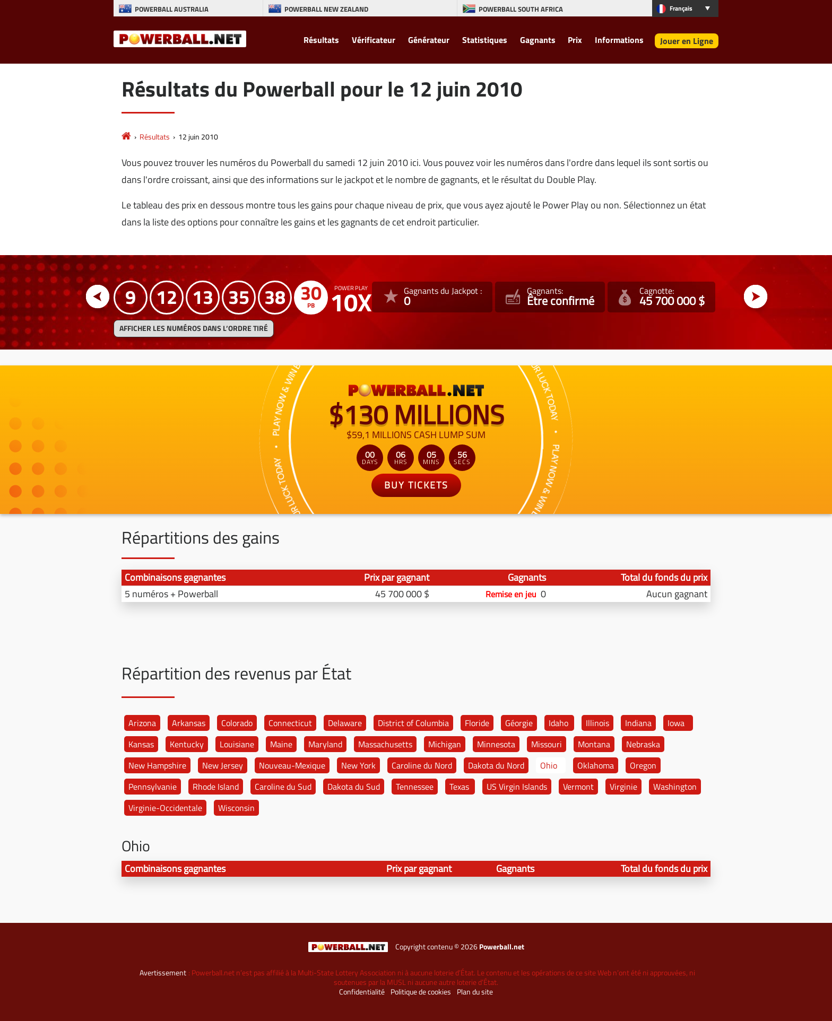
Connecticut (290, 723)
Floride (477, 723)
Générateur (428, 39)
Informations (619, 39)
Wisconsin (236, 807)
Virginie (623, 786)
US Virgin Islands (517, 786)
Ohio (548, 765)
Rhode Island (216, 786)
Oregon (643, 765)
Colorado (237, 723)
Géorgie (519, 723)
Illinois (597, 723)
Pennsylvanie (152, 786)
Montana (594, 744)
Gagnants (538, 39)
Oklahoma (595, 765)
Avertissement (163, 973)
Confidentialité (362, 992)
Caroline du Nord (422, 765)
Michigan (444, 744)
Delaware (345, 723)
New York (358, 765)
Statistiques (484, 39)
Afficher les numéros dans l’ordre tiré (193, 328)
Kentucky (187, 744)
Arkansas (188, 723)
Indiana (638, 723)
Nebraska (643, 744)
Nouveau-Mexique (292, 765)
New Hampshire (157, 765)
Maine (281, 744)
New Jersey (222, 765)
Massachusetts (385, 744)
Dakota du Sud (353, 786)
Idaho (558, 723)
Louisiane (237, 744)
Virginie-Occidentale (165, 807)
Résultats (321, 39)
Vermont (578, 786)
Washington (675, 786)
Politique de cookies (421, 992)
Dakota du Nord (496, 765)
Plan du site (475, 992)
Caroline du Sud (283, 786)
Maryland (325, 744)
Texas (459, 786)
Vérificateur (373, 39)
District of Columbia (413, 723)
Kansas (141, 744)
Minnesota (496, 744)
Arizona (142, 723)
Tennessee (415, 786)
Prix (575, 39)
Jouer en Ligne (686, 40)
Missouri (546, 744)
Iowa (676, 723)
